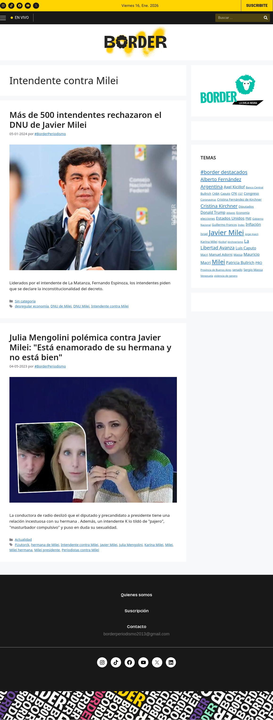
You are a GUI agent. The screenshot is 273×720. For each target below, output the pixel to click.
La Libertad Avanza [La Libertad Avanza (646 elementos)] (224, 244)
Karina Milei (153, 544)
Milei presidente (47, 550)
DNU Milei (81, 306)
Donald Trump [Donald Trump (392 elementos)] (212, 212)
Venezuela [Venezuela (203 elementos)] (206, 275)
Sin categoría (25, 301)
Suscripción (137, 610)
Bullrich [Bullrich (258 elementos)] (205, 193)
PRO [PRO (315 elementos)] (258, 263)
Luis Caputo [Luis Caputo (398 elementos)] (246, 248)
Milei (169, 544)
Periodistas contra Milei (80, 550)
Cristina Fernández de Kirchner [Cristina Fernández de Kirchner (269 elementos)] (239, 200)
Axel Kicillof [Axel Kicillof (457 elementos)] (234, 187)
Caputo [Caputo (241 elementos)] (225, 194)
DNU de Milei (61, 306)
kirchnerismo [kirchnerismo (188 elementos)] (235, 242)
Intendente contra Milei (110, 306)
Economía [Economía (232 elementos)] (242, 213)
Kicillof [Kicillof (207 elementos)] (222, 242)
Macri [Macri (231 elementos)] (204, 255)
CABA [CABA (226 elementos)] (216, 194)
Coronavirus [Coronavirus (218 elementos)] (208, 200)
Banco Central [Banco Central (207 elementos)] (254, 187)
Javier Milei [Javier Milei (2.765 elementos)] (226, 232)
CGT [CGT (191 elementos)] (240, 193)
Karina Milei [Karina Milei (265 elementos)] (208, 242)
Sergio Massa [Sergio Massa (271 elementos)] (253, 270)
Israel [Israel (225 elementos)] (204, 234)
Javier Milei (108, 544)
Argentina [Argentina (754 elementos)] (211, 186)
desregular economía (32, 306)
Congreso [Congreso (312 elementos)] (251, 193)
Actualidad (23, 540)
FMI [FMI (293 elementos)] (248, 218)
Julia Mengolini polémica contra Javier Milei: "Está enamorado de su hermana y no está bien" (90, 347)
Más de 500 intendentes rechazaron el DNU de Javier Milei (85, 119)
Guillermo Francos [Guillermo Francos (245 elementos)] (224, 225)
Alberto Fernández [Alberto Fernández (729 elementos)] (220, 179)
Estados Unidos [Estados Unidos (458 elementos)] (230, 218)
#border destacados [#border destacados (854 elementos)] (223, 172)
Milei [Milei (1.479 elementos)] (218, 262)
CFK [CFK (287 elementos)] (234, 193)
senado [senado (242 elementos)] (237, 270)
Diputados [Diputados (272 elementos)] (246, 206)
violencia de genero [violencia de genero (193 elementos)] (225, 275)
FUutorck (22, 544)
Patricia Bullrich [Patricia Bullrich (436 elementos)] (240, 262)
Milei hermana (21, 550)
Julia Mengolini (131, 544)
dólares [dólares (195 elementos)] (230, 213)
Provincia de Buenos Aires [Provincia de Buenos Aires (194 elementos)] (215, 270)
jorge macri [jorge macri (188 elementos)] (251, 234)
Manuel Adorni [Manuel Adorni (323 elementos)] (220, 254)
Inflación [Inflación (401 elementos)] (253, 224)
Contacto (136, 626)
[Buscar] (266, 18)
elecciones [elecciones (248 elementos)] (207, 219)
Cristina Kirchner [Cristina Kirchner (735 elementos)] (218, 206)
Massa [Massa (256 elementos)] (237, 255)
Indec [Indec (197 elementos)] (241, 225)
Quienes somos (136, 595)
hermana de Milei (45, 544)
